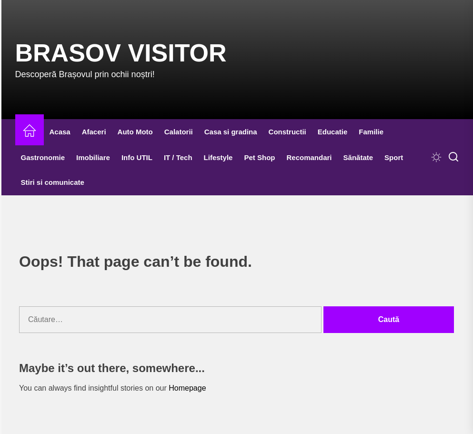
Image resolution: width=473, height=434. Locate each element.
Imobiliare (93, 157)
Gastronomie (43, 157)
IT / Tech (178, 157)
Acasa (60, 132)
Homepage (187, 388)
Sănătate (358, 157)
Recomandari (309, 157)
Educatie (333, 132)
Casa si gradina (230, 132)
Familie (371, 132)
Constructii (287, 132)
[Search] (453, 157)
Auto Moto (135, 132)
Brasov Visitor (121, 53)
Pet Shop (259, 157)
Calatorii (178, 132)
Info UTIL (136, 157)
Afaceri (94, 132)
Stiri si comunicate (52, 182)
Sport (393, 157)
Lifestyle (218, 157)
